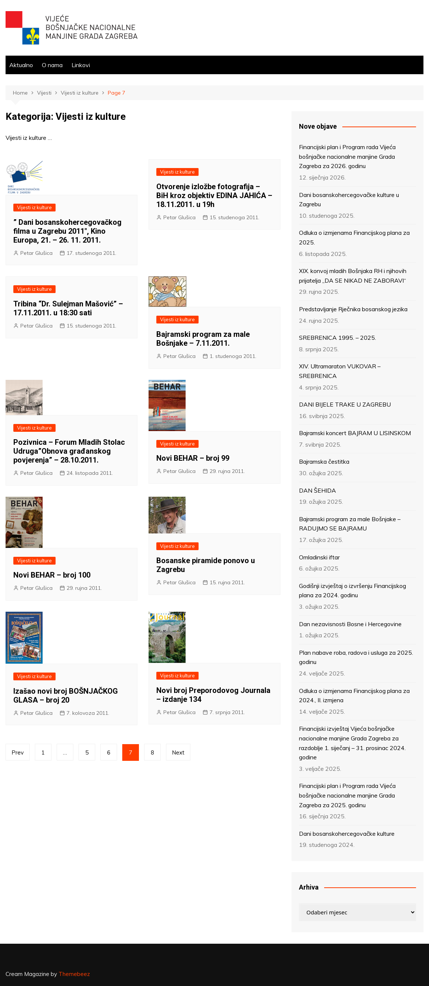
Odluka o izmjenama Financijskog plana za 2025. (354, 237)
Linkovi (81, 65)
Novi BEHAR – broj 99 (192, 458)
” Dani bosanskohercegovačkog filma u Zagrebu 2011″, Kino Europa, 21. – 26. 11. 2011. (67, 231)
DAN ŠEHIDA (317, 490)
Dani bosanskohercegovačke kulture (347, 833)
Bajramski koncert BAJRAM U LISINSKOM (355, 433)
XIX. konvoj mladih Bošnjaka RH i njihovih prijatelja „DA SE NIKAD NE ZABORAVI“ (352, 275)
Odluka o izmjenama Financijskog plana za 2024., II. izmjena (354, 695)
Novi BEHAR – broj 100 (51, 575)
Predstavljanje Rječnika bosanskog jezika (353, 309)
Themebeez (74, 973)
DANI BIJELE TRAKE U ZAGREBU (345, 404)
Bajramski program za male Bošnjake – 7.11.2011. (203, 339)
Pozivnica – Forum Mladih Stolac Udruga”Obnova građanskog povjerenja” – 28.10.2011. (69, 451)
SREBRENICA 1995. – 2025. (337, 337)
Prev (17, 752)
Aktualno (21, 65)
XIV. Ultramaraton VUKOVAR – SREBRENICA (339, 370)
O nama (52, 65)
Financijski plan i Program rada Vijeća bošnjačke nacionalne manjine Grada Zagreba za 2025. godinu (347, 795)
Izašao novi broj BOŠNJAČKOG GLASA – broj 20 (65, 695)
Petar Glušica (36, 253)
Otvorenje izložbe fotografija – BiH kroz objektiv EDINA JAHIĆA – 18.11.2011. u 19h (214, 195)
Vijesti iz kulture (34, 207)
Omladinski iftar (319, 557)
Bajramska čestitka (324, 461)
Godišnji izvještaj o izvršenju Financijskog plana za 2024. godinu (352, 590)
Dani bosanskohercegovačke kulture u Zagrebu (349, 199)
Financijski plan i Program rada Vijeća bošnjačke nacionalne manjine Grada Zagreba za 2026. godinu (347, 156)
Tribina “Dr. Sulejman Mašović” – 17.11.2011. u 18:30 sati (68, 308)
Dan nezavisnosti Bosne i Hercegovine (350, 624)
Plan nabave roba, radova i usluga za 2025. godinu (356, 657)
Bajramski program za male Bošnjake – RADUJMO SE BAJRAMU (349, 523)
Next (178, 752)
